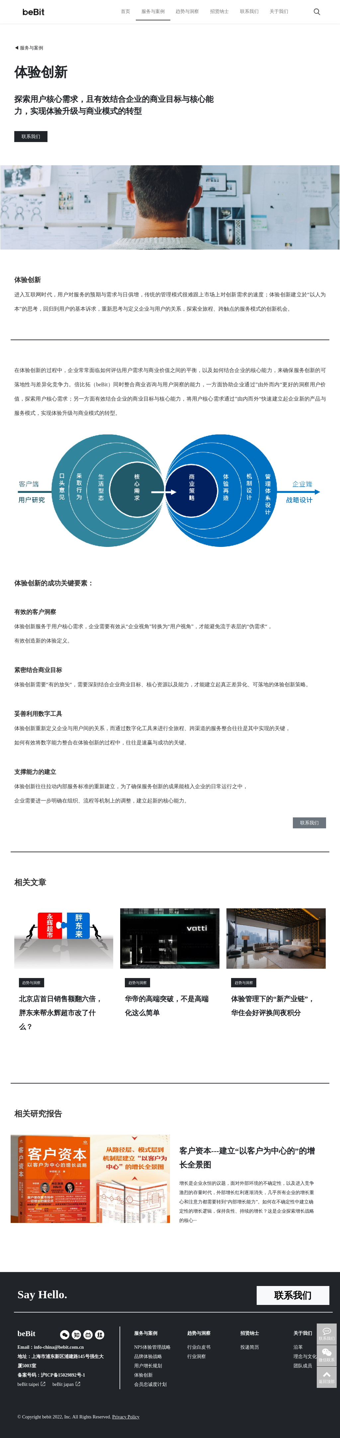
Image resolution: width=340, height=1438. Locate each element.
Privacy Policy (125, 1416)
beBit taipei (31, 1384)
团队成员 (303, 1365)
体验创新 (143, 1375)
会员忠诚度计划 (150, 1384)
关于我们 (279, 11)
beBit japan (66, 1384)
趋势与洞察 (187, 11)
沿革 (298, 1347)
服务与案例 (153, 11)
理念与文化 (305, 1356)
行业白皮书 (199, 1347)
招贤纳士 (219, 11)
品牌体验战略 (148, 1356)
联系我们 (249, 11)
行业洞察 (196, 1356)
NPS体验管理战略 (152, 1347)
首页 (125, 11)
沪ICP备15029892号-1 (63, 1375)
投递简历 (249, 1347)
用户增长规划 (148, 1365)
